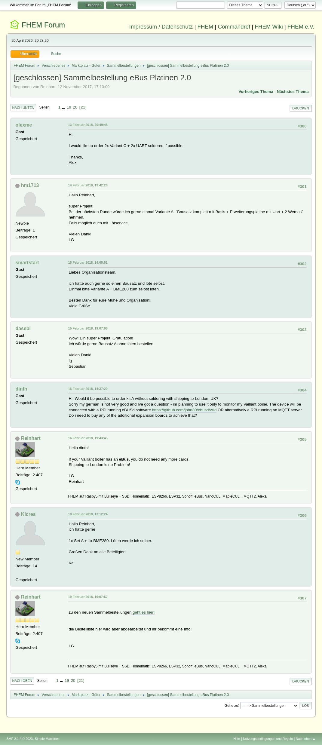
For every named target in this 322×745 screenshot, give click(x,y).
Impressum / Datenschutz (161, 26)
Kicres (28, 514)
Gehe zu (231, 705)
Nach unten (23, 107)
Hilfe (237, 738)
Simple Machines (47, 738)
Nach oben (22, 680)
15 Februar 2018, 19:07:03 (87, 328)
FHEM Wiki (269, 26)
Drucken (300, 108)
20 (75, 107)
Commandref (234, 26)
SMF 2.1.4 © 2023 (19, 738)
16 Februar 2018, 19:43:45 (87, 438)
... (64, 107)
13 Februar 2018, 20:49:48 (87, 125)
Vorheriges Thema (255, 91)
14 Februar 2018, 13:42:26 (87, 185)
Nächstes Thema (293, 91)
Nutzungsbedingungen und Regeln (268, 738)
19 (69, 107)
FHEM (205, 26)
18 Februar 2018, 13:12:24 (87, 514)
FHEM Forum (43, 25)
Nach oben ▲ (306, 738)
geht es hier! (143, 612)
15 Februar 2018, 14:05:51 (87, 262)
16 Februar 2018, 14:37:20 (87, 389)
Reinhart (31, 438)
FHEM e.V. (300, 26)
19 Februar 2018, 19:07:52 (87, 597)
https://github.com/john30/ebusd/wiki (184, 410)
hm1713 (30, 185)
